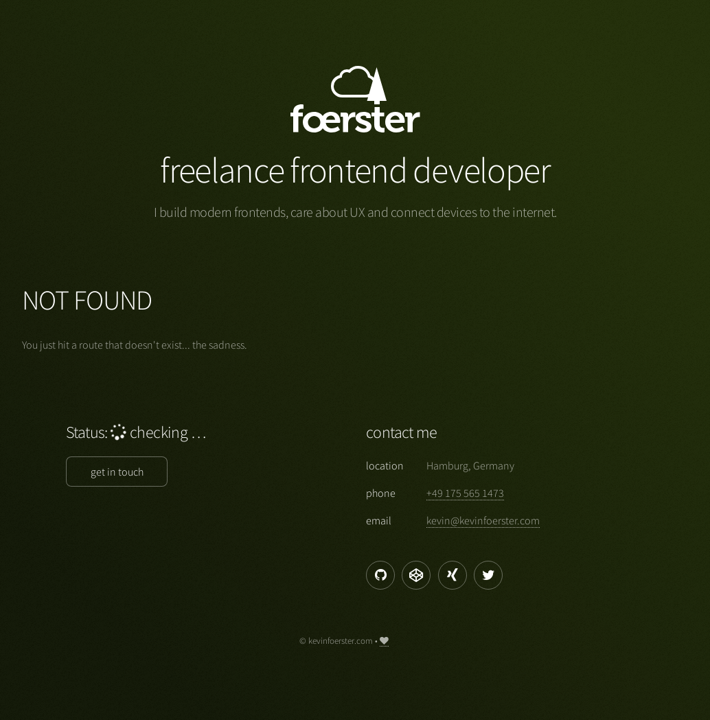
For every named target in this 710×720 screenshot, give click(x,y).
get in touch (117, 471)
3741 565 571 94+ (465, 493)
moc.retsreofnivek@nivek (483, 520)
